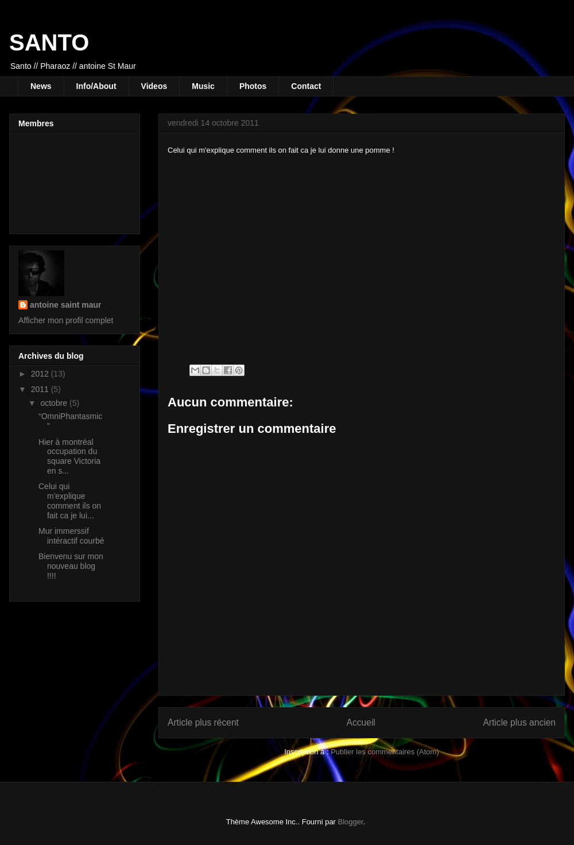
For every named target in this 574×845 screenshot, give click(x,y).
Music (203, 86)
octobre (54, 403)
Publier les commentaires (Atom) (385, 751)
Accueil (361, 722)
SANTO (49, 42)
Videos (154, 86)
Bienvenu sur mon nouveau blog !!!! (70, 566)
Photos (252, 86)
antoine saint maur (65, 304)
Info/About (96, 86)
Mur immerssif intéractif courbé (71, 535)
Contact (306, 86)
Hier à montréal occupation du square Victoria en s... (69, 456)
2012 (41, 373)
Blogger (350, 821)
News (41, 86)
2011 (41, 389)
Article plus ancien (519, 722)
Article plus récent (203, 722)
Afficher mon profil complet (65, 320)
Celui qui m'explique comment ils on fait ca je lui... (69, 501)
